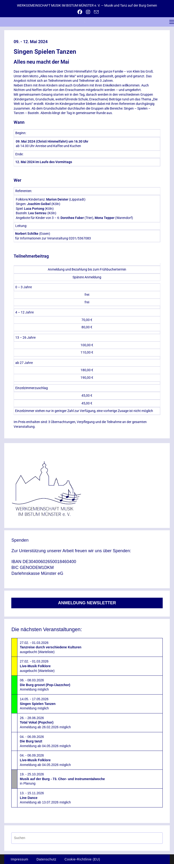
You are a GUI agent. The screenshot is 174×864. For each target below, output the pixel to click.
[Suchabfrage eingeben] (86, 837)
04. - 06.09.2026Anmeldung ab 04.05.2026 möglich (45, 741)
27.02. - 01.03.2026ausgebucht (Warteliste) (50, 647)
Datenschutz (46, 859)
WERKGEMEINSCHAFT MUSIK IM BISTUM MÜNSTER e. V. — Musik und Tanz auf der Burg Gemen (87, 5)
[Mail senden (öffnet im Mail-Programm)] (95, 11)
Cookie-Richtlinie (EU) (82, 859)
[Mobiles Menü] (171, 22)
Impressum (19, 859)
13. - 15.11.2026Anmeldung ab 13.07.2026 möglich (45, 797)
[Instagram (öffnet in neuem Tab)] (88, 12)
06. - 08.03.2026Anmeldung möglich (45, 684)
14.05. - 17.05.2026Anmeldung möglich (37, 703)
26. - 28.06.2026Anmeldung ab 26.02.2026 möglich (45, 722)
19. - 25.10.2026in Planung (62, 778)
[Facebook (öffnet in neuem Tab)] (80, 12)
